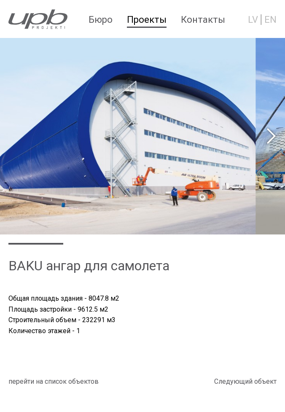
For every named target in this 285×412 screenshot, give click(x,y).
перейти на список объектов (53, 381)
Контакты (203, 19)
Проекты (147, 19)
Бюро (101, 19)
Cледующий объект (245, 381)
